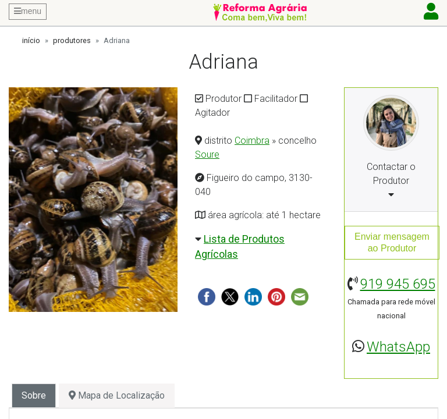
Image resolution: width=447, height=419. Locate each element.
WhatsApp (398, 347)
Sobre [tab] (34, 395)
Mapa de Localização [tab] (117, 395)
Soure (207, 154)
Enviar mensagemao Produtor (392, 242)
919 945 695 (397, 284)
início (31, 40)
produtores (72, 40)
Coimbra (252, 140)
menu (27, 11)
